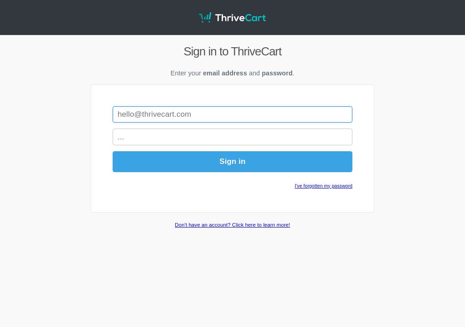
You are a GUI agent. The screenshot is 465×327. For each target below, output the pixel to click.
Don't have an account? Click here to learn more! (232, 225)
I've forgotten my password (323, 185)
